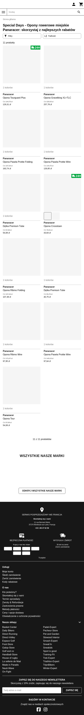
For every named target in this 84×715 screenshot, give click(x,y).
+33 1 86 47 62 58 (42, 557)
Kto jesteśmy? (9, 620)
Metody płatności (10, 638)
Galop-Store (8, 676)
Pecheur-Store (50, 659)
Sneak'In (47, 673)
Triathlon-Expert (51, 690)
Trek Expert (49, 686)
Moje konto (7, 600)
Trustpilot (42, 586)
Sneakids (48, 676)
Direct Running (9, 662)
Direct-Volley (8, 666)
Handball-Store (9, 683)
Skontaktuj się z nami (42, 547)
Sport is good (50, 679)
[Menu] (3, 12)
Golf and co (8, 679)
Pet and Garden (51, 662)
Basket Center (9, 655)
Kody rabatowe (9, 610)
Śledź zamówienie (11, 603)
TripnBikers (49, 693)
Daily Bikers (8, 659)
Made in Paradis (10, 693)
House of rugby (10, 686)
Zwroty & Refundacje (12, 631)
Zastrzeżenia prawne (12, 634)
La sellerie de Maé (11, 690)
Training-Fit (49, 683)
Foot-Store (7, 673)
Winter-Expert (50, 697)
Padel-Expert (49, 655)
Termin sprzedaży (11, 627)
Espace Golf (8, 669)
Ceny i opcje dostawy (13, 641)
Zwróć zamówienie (62, 575)
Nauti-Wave (8, 697)
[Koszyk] (81, 4)
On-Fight (6, 700)
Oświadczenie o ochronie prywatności (21, 644)
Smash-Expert (50, 669)
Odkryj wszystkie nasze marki (42, 519)
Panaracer (8, 94)
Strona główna (9, 19)
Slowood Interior (51, 666)
